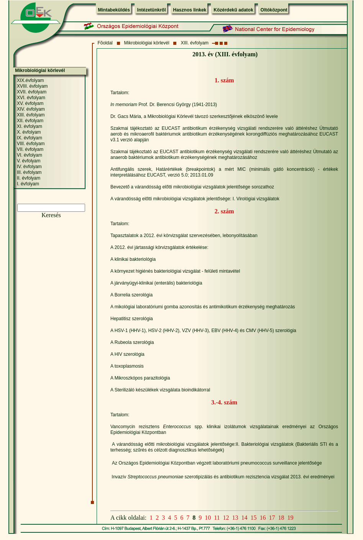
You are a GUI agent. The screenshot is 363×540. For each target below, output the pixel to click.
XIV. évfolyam (31, 109)
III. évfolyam (29, 172)
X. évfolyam (29, 132)
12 (226, 517)
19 (290, 517)
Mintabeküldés (114, 10)
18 (281, 517)
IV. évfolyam (29, 166)
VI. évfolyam (29, 155)
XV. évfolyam (30, 103)
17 (272, 517)
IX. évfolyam (29, 138)
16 (263, 517)
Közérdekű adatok (233, 10)
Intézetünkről (151, 10)
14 (244, 517)
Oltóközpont (274, 10)
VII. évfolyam (30, 149)
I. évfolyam (28, 184)
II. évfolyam (28, 178)
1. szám (224, 80)
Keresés (51, 215)
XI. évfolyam (29, 126)
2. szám (224, 211)
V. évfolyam (29, 161)
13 (235, 517)
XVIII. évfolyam (32, 86)
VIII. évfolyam (31, 143)
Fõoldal (104, 43)
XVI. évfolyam (31, 97)
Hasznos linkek (190, 10)
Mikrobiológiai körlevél (146, 43)
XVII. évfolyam (31, 92)
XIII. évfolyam (195, 43)
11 (217, 517)
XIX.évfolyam (30, 80)
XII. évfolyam (30, 120)
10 (208, 517)
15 (254, 517)
